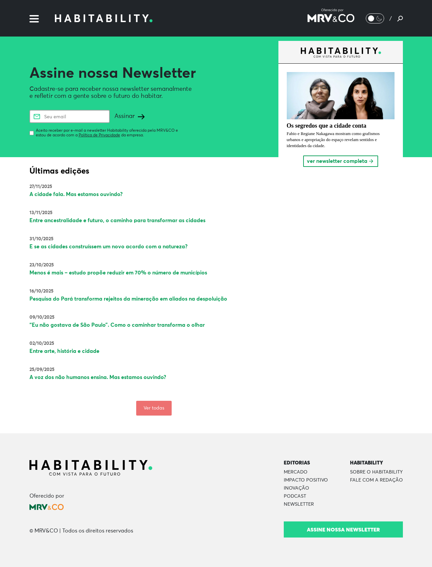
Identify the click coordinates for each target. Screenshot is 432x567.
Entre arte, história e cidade (64, 351)
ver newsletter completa (340, 161)
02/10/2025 (41, 343)
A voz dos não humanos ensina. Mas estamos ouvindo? (97, 377)
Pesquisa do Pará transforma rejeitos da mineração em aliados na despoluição (128, 299)
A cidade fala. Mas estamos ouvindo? (76, 194)
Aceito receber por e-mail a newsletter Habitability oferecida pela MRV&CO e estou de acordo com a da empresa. (107, 133)
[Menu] (34, 18)
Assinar (129, 116)
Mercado (296, 472)
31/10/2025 (41, 239)
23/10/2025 (41, 265)
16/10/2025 (41, 291)
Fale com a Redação (376, 480)
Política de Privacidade (99, 135)
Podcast (295, 496)
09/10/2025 (42, 317)
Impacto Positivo (306, 480)
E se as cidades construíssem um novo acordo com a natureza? (108, 246)
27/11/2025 (40, 186)
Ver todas (154, 408)
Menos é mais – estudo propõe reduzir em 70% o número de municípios (118, 272)
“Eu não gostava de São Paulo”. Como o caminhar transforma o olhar (117, 325)
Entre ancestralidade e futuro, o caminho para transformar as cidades (117, 220)
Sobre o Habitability (376, 472)
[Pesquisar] (400, 18)
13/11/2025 (41, 212)
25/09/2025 (42, 369)
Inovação (296, 488)
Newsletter (299, 504)
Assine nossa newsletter (343, 529)
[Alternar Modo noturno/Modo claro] (375, 18)
